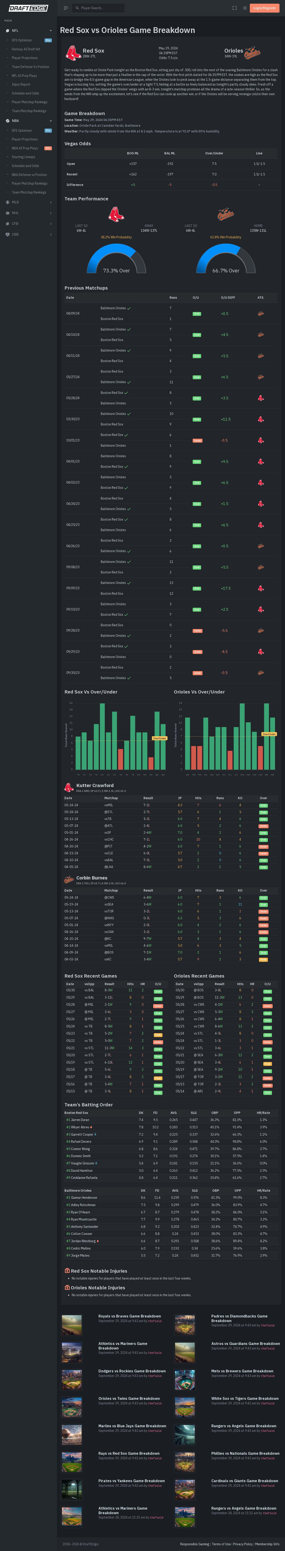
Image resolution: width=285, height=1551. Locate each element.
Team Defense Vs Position (30, 67)
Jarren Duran (80, 1120)
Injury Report (21, 84)
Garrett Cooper (82, 1134)
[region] (28, 780)
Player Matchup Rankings (30, 102)
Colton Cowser (81, 1234)
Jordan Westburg (83, 1241)
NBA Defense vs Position (29, 175)
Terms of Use (221, 1544)
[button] (28, 30)
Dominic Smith (81, 1156)
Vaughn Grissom (82, 1163)
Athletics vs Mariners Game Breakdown (123, 1345)
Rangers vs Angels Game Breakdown (243, 1426)
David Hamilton (82, 1171)
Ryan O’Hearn (80, 1212)
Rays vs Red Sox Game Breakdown (129, 1453)
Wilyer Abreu (80, 1127)
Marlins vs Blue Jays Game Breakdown (132, 1426)
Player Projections (25, 58)
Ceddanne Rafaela (84, 1178)
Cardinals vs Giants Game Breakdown (244, 1480)
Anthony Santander (84, 1227)
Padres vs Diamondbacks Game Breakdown (239, 1318)
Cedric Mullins (81, 1248)
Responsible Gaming (194, 1544)
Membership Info (267, 1544)
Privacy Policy (243, 1544)
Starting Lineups (23, 157)
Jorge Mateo (80, 1255)
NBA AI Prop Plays (32, 148)
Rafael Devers (81, 1142)
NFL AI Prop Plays (24, 76)
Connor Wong (80, 1149)
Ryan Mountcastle (84, 1219)
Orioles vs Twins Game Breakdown (129, 1398)
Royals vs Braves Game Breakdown (130, 1316)
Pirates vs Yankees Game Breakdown (132, 1480)
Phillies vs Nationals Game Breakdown (245, 1453)
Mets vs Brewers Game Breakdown (242, 1371)
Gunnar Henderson (84, 1198)
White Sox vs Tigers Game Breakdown (245, 1398)
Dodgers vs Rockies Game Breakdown (132, 1371)
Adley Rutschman (83, 1205)
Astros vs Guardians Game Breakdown (245, 1343)
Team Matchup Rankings (29, 111)
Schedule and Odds (25, 93)
